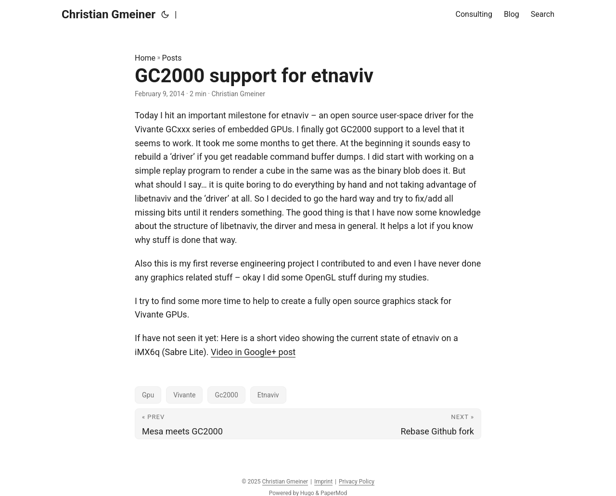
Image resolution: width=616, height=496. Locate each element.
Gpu (148, 395)
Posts (172, 58)
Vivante (184, 395)
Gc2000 (226, 395)
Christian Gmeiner (108, 14)
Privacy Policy (356, 481)
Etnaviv (268, 395)
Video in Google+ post (253, 352)
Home (145, 58)
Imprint (323, 481)
